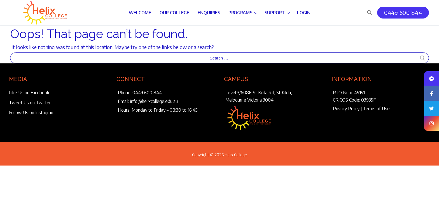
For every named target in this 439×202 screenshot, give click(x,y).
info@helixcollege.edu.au (154, 101)
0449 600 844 (403, 12)
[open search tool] (369, 12)
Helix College (236, 154)
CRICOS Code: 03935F (354, 100)
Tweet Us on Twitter (30, 102)
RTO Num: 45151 (349, 92)
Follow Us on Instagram (32, 112)
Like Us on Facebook (29, 92)
